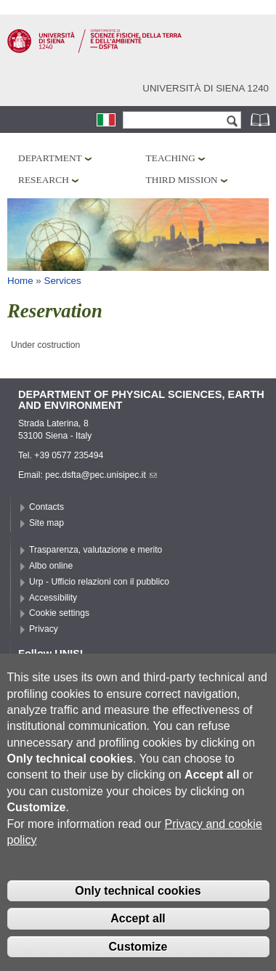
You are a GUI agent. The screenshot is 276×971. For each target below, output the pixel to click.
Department (50, 158)
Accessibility (53, 598)
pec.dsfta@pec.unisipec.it (101, 475)
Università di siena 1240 (205, 88)
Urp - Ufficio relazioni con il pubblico (99, 582)
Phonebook (261, 119)
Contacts (46, 507)
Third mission (182, 179)
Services (62, 280)
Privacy (43, 629)
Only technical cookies (137, 917)
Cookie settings (59, 613)
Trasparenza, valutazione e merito (95, 550)
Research (43, 179)
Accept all (138, 945)
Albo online (51, 566)
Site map (46, 523)
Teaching (170, 158)
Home (20, 280)
